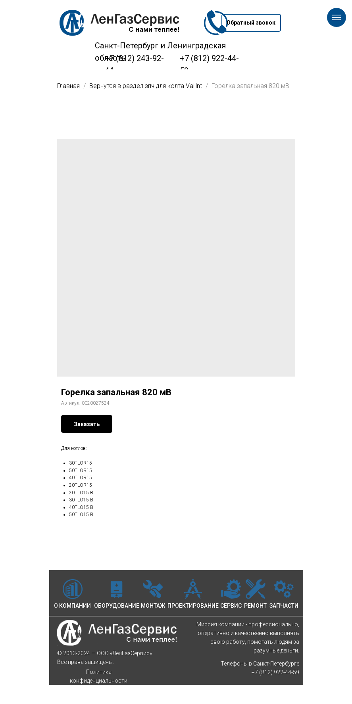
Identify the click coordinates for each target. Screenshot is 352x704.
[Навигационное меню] (336, 17)
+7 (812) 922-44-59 (275, 672)
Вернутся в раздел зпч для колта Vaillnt (146, 86)
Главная (68, 86)
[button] (251, 23)
